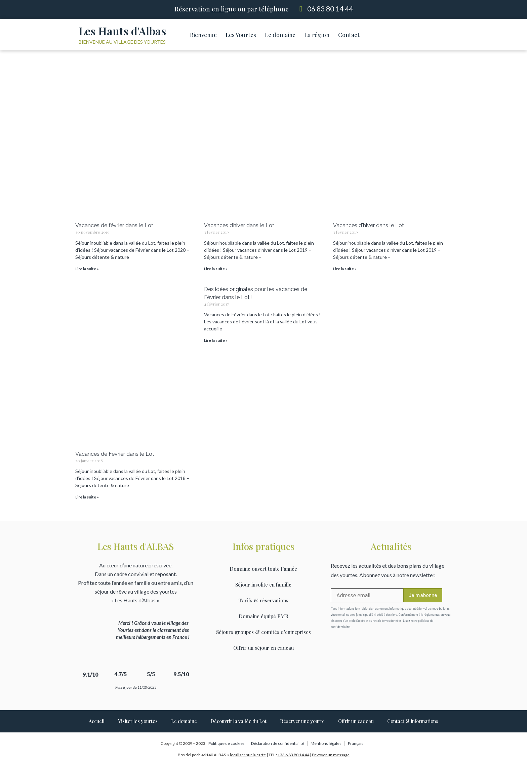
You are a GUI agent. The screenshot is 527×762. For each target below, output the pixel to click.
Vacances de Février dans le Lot (114, 454)
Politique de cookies (226, 743)
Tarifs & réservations (263, 600)
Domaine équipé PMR (263, 616)
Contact (349, 34)
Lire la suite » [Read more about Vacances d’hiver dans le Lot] (216, 268)
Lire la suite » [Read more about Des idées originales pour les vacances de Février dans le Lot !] (216, 340)
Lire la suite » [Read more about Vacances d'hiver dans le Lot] (345, 268)
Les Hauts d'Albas (122, 31)
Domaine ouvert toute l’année (263, 568)
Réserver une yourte (302, 721)
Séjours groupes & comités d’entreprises (263, 632)
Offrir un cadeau (356, 721)
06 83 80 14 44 (330, 8)
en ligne (224, 8)
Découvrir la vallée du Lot (238, 721)
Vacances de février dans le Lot (114, 225)
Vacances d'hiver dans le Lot (368, 225)
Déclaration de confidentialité (277, 743)
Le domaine (280, 34)
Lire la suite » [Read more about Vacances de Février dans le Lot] (87, 496)
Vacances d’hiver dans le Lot (239, 225)
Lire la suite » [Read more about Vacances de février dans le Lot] (87, 268)
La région (316, 34)
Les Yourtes (241, 34)
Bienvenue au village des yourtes (122, 42)
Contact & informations (412, 721)
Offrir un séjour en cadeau (263, 647)
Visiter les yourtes (138, 721)
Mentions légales (326, 743)
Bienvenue (203, 34)
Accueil (97, 721)
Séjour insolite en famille (263, 584)
